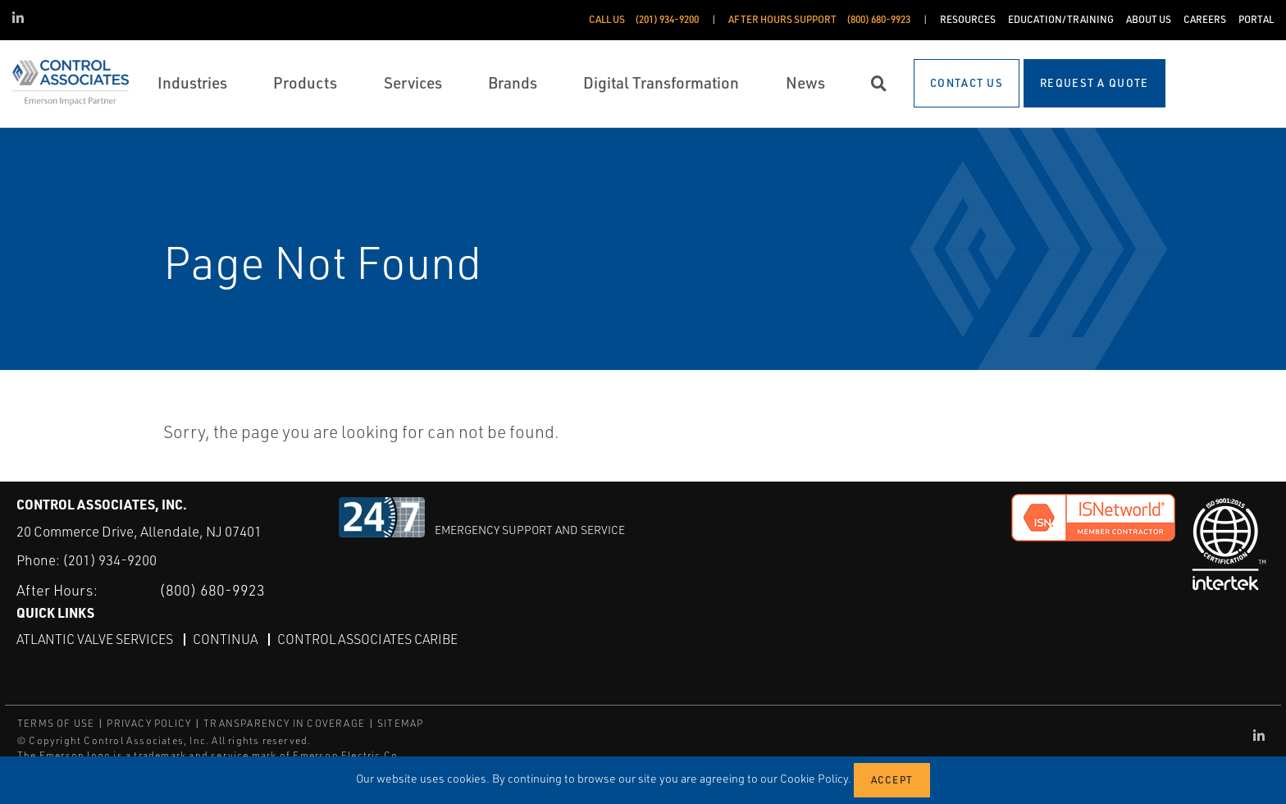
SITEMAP (400, 723)
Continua (225, 639)
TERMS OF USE (55, 723)
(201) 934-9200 (109, 560)
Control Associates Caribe (367, 639)
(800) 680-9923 (212, 590)
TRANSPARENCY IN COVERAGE (284, 723)
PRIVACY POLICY (149, 723)
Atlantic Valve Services (94, 639)
